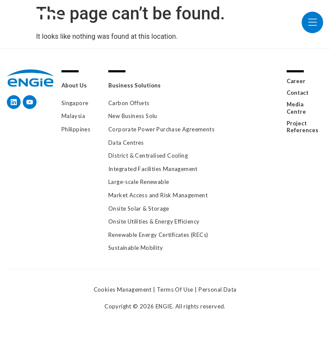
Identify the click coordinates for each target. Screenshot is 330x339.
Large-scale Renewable (138, 181)
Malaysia (73, 115)
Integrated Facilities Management (153, 168)
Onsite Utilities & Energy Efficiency (153, 221)
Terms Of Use (175, 289)
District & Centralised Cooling (148, 155)
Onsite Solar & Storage (138, 208)
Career (296, 81)
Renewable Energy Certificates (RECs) (158, 234)
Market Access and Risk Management (158, 195)
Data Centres (126, 142)
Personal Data (217, 289)
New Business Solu (132, 115)
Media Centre (296, 108)
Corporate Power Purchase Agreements (161, 129)
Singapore (75, 103)
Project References (302, 127)
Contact (298, 92)
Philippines (75, 129)
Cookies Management (123, 289)
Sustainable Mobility (135, 247)
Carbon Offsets (129, 103)
